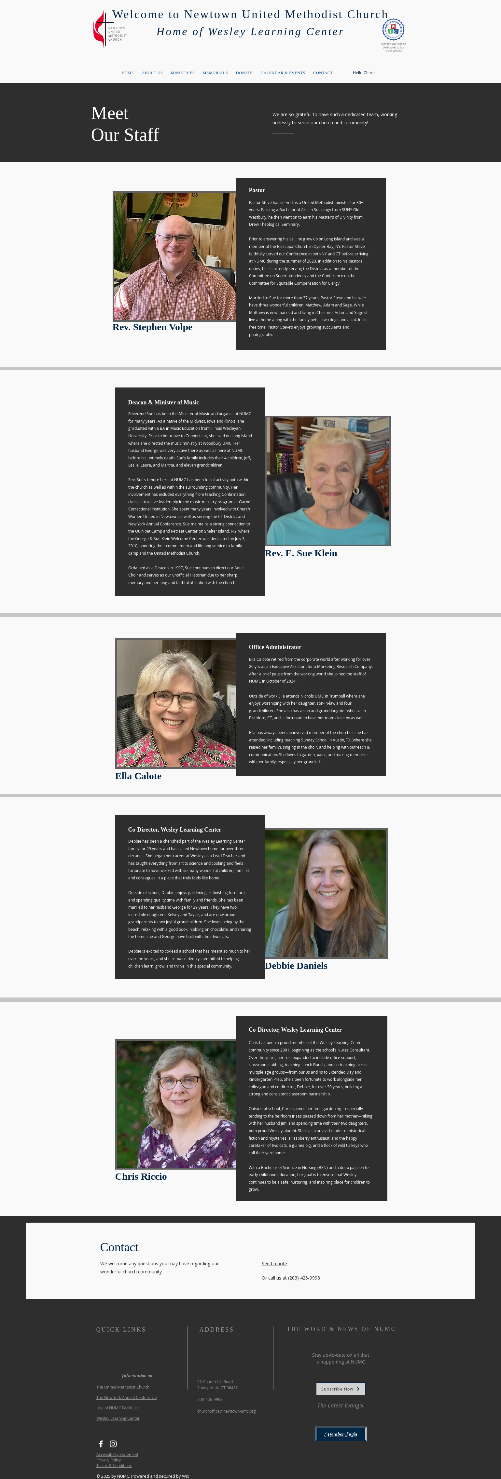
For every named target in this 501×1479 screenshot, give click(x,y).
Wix (185, 1476)
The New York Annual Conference (126, 1397)
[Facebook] (100, 1443)
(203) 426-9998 (304, 1278)
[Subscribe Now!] (341, 1388)
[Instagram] (113, 1443)
